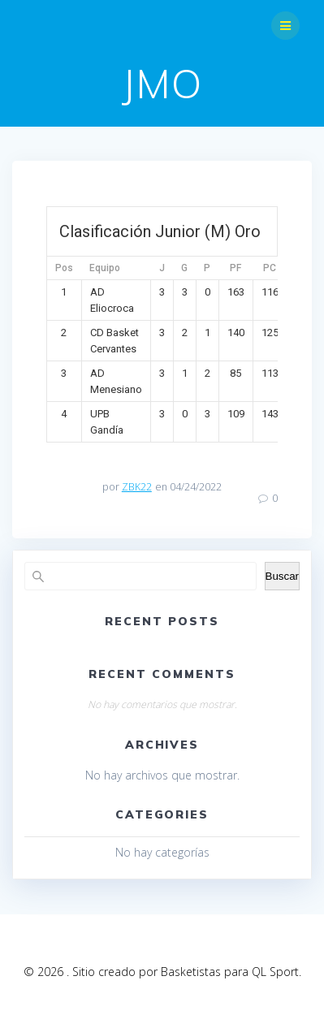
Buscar (282, 576)
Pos (64, 268)
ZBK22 (137, 487)
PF (235, 268)
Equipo (104, 268)
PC (269, 268)
